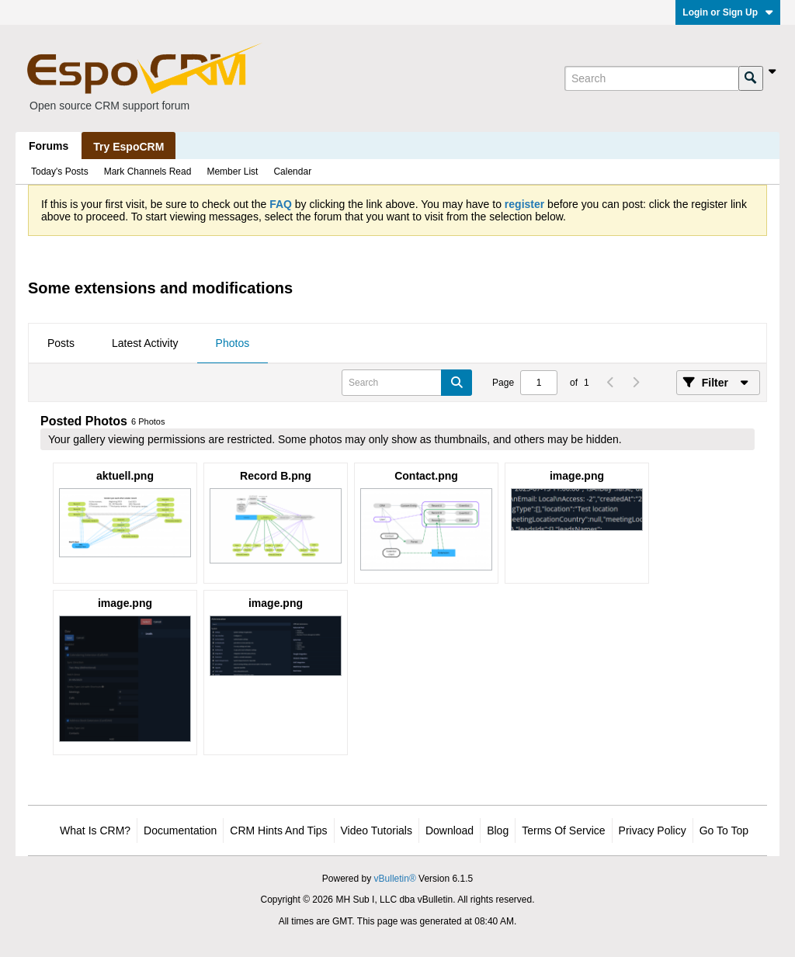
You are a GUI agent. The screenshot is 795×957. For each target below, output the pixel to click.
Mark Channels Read (148, 171)
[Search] (651, 78)
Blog (498, 830)
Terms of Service (563, 830)
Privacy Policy (652, 830)
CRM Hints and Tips (278, 830)
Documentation (180, 830)
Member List (232, 171)
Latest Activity (145, 343)
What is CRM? (95, 830)
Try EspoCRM (128, 146)
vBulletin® (395, 878)
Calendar (292, 171)
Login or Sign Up (727, 12)
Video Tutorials (376, 830)
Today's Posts (60, 171)
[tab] (61, 344)
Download (449, 830)
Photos (233, 343)
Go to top (724, 830)
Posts (61, 343)
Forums (48, 146)
